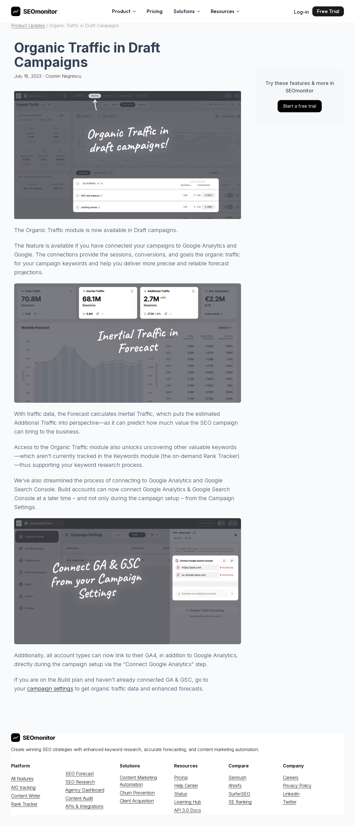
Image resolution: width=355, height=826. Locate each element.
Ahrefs (235, 785)
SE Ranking (240, 802)
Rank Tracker (24, 804)
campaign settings (50, 688)
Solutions (184, 11)
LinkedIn (291, 793)
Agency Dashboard (84, 790)
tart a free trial (299, 106)
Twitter (289, 802)
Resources (222, 11)
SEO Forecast (79, 773)
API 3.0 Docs (187, 810)
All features (22, 778)
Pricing (155, 11)
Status (180, 793)
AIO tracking (23, 787)
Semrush (237, 777)
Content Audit (79, 798)
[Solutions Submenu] (200, 11)
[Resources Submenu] (239, 11)
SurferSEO (239, 793)
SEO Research (80, 781)
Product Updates (28, 25)
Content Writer (25, 796)
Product (121, 11)
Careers (290, 777)
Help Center (186, 785)
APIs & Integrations (84, 806)
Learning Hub (187, 802)
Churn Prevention (137, 792)
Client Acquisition (137, 801)
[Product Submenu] (136, 11)
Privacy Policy (297, 785)
